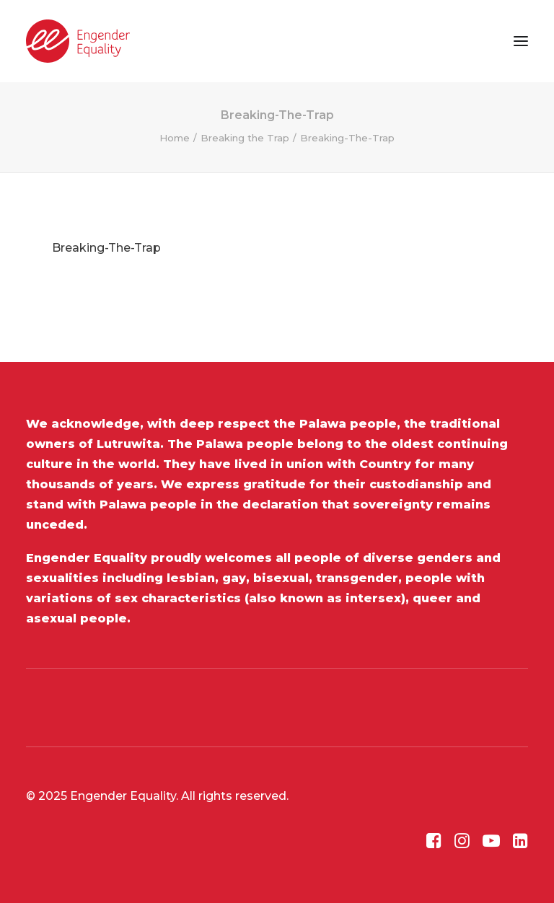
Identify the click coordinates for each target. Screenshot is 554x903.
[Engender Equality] (78, 41)
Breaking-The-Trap (106, 248)
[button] (521, 41)
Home (174, 138)
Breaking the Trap (245, 138)
